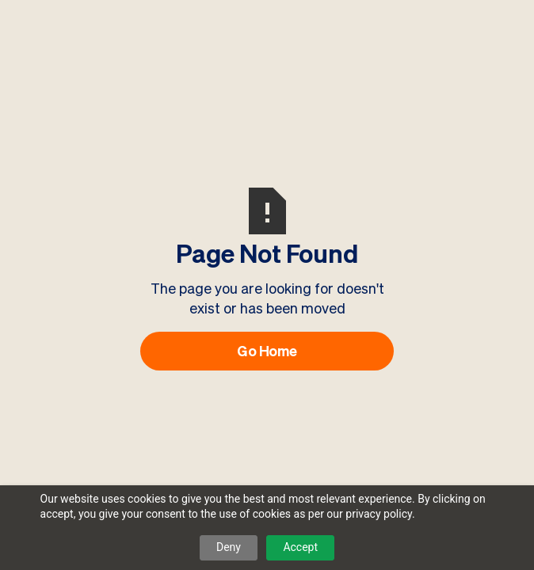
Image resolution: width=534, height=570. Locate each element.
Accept (300, 547)
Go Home (266, 350)
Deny (228, 547)
